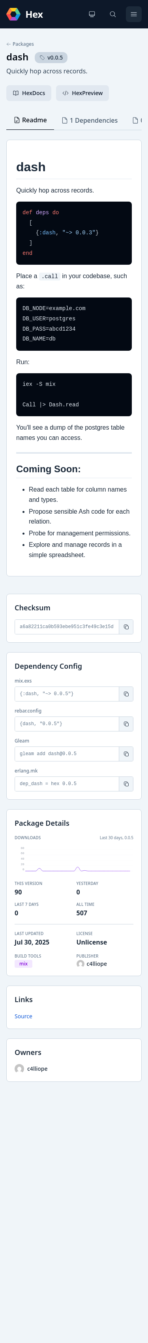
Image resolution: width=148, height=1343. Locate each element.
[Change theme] (92, 14)
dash (17, 56)
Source (23, 1016)
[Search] (112, 14)
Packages (20, 44)
